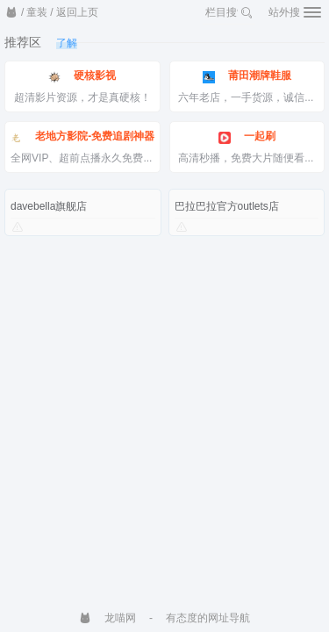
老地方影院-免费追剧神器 (82, 137)
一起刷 (246, 137)
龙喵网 (107, 618)
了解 (66, 43)
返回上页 (77, 12)
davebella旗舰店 (49, 206)
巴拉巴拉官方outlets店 (227, 206)
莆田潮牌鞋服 (247, 76)
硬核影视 (82, 76)
